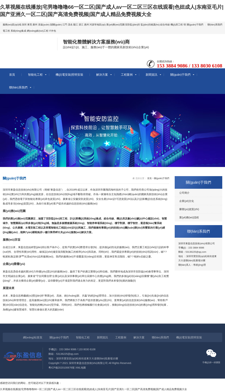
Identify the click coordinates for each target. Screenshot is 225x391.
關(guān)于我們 (195, 24)
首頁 (12, 74)
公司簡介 (184, 192)
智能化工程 (35, 74)
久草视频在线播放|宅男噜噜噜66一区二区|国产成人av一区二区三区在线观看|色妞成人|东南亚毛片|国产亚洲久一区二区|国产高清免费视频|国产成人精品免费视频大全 (93, 389)
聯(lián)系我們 (214, 24)
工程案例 (127, 74)
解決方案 (102, 74)
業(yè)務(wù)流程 (189, 217)
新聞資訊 (151, 74)
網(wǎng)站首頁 (32, 337)
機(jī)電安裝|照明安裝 (69, 74)
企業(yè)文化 (186, 201)
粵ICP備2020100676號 (61, 367)
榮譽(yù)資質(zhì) (189, 209)
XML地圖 (80, 367)
